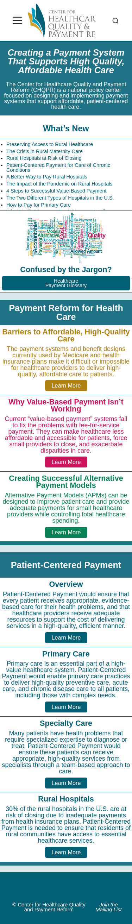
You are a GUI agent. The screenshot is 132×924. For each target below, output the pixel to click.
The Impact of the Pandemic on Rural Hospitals (59, 184)
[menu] (17, 20)
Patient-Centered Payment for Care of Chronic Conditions (58, 167)
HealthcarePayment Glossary (66, 283)
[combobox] (115, 20)
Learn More (66, 385)
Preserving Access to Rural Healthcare (49, 144)
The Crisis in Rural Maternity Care (44, 151)
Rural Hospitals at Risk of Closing (44, 158)
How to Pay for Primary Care (38, 205)
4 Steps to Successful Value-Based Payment (56, 191)
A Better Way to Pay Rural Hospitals (46, 177)
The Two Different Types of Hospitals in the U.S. (60, 198)
